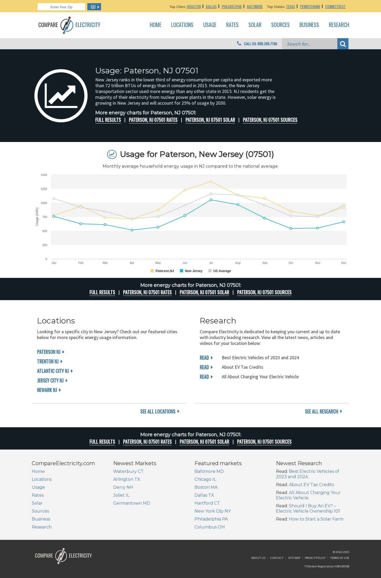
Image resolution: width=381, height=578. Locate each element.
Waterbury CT (128, 471)
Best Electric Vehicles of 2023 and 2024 (307, 474)
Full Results (108, 120)
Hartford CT (207, 503)
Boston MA (205, 487)
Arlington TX (126, 479)
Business (309, 25)
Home (155, 25)
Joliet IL (121, 495)
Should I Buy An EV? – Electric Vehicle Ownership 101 (308, 508)
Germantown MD (131, 503)
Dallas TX (204, 495)
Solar (254, 25)
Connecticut (335, 6)
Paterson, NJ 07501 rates (153, 120)
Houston (194, 6)
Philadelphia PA (211, 519)
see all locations (157, 411)
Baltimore (255, 6)
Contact (277, 558)
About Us (258, 558)
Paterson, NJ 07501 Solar (210, 120)
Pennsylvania (310, 6)
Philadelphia (232, 6)
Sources (280, 25)
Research (339, 25)
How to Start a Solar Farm (316, 519)
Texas (290, 6)
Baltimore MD (209, 471)
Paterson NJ (48, 352)
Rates (232, 25)
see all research (321, 411)
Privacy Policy (315, 558)
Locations (182, 25)
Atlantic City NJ (53, 371)
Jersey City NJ (50, 380)
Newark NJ (47, 390)
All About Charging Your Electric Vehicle (308, 495)
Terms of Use (339, 558)
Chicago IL (205, 479)
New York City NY (212, 511)
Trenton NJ (47, 361)
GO (93, 7)
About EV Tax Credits (311, 484)
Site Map (294, 558)
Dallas (211, 6)
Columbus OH (209, 527)
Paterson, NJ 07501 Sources (270, 120)
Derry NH (123, 487)
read (204, 358)
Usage (209, 25)
